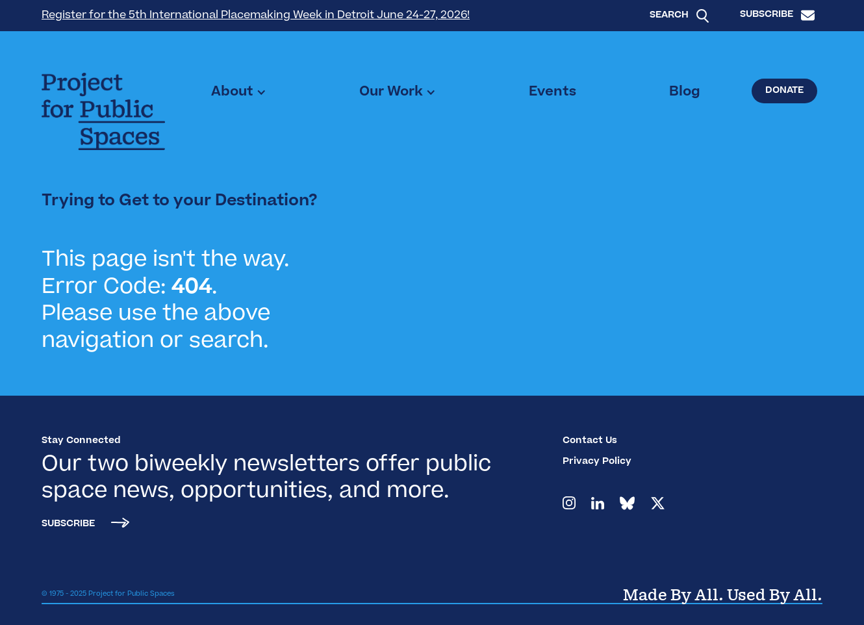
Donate (784, 91)
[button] (238, 92)
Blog (684, 92)
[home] (103, 111)
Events (552, 92)
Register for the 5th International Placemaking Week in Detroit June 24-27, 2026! (256, 15)
